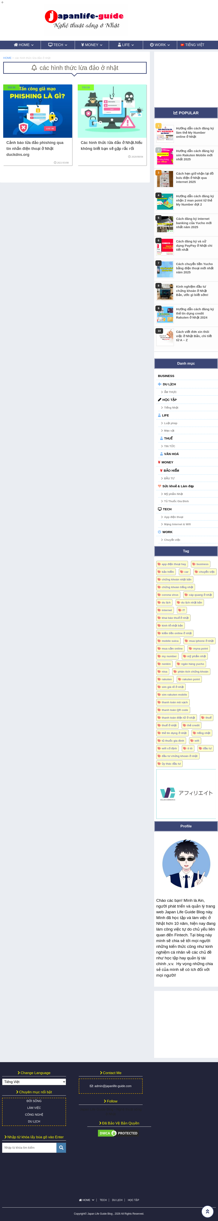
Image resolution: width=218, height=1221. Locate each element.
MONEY (167, 462)
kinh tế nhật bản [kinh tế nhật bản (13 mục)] (172, 625)
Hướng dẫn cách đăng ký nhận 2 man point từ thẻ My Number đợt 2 (195, 200)
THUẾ (168, 438)
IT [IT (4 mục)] (183, 610)
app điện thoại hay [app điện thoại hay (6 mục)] (174, 564)
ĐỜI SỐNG (34, 1101)
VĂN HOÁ (171, 454)
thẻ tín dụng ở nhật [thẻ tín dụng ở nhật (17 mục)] (174, 733)
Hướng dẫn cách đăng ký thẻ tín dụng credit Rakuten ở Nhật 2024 (195, 313)
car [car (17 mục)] (186, 571)
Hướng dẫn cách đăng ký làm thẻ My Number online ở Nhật (195, 132)
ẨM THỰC (170, 392)
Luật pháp (170, 423)
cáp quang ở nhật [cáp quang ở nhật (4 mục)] (200, 594)
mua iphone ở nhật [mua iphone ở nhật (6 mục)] (201, 640)
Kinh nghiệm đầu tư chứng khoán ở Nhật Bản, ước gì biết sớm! (192, 291)
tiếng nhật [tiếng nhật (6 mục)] (203, 733)
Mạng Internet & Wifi (177, 524)
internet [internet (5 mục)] (167, 610)
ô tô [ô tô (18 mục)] (189, 748)
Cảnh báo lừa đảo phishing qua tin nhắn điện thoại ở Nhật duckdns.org (34, 149)
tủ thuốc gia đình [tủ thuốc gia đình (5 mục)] (173, 740)
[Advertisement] (186, 78)
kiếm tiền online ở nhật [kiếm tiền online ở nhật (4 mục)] (177, 633)
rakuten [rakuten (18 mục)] (167, 679)
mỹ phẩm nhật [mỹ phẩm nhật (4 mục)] (196, 656)
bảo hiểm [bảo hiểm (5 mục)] (168, 571)
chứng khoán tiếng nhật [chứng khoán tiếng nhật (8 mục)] (177, 587)
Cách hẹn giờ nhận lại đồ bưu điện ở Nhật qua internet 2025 (195, 178)
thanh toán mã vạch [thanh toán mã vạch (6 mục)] (175, 702)
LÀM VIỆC (34, 1107)
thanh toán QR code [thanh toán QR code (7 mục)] (175, 710)
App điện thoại (173, 517)
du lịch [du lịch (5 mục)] (166, 602)
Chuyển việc (172, 539)
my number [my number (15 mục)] (169, 656)
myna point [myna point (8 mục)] (200, 648)
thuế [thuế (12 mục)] (208, 717)
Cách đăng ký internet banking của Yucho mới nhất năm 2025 (194, 223)
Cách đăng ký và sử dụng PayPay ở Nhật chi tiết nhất (194, 245)
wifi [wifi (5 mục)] (197, 740)
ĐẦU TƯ (169, 478)
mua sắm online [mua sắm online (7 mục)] (172, 648)
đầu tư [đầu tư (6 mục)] (207, 748)
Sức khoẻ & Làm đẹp (178, 486)
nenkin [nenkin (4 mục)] (166, 664)
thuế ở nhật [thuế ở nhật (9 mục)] (169, 725)
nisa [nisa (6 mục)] (164, 671)
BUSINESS (166, 376)
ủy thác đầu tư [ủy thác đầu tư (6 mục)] (171, 763)
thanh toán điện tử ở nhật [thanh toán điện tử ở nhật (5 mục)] (178, 717)
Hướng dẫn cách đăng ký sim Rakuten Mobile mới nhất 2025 (195, 155)
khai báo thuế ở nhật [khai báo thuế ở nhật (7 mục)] (175, 617)
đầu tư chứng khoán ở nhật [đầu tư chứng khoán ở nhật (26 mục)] (180, 756)
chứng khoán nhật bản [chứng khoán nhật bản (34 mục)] (176, 579)
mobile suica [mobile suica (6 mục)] (170, 640)
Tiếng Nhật (171, 407)
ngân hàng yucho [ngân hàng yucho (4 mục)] (192, 664)
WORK (167, 532)
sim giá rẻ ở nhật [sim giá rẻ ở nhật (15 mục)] (173, 687)
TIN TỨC (169, 446)
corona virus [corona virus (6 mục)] (170, 594)
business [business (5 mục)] (202, 564)
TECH (167, 509)
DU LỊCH (169, 384)
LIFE (165, 415)
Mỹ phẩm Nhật (173, 494)
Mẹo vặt (169, 430)
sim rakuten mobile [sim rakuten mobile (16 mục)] (174, 694)
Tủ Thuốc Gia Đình (176, 501)
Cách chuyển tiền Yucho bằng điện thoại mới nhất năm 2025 (195, 268)
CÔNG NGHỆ (34, 1114)
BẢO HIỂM (171, 470)
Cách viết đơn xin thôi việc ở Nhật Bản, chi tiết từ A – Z (194, 336)
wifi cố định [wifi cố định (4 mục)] (169, 748)
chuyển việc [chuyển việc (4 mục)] (207, 571)
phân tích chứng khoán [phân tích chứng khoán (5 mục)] (193, 671)
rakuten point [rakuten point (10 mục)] (191, 679)
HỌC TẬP (169, 400)
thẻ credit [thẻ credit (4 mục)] (193, 725)
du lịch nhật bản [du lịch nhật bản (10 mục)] (191, 602)
